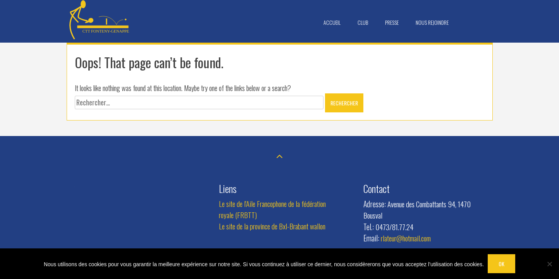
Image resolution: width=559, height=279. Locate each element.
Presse (392, 22)
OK (501, 264)
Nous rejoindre (432, 22)
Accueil (332, 22)
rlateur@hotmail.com (406, 238)
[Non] (549, 264)
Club (363, 22)
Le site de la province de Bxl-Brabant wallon (272, 226)
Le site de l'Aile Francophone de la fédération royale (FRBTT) (272, 209)
